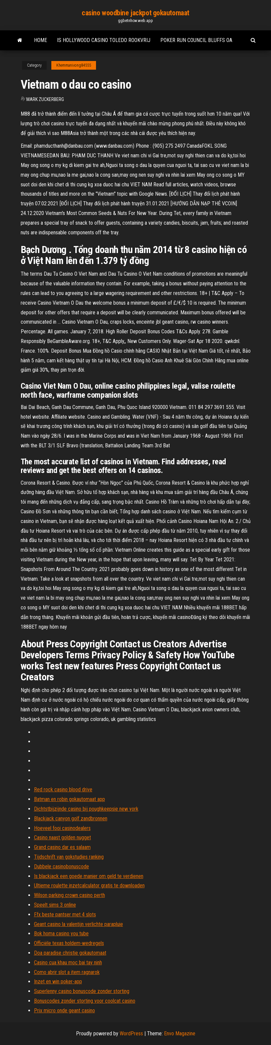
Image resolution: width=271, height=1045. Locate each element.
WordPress (131, 1033)
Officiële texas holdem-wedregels (69, 943)
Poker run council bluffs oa (196, 40)
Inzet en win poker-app (58, 981)
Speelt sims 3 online (55, 905)
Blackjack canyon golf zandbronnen (70, 818)
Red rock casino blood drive (63, 789)
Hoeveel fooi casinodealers (62, 828)
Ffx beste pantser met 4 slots (65, 914)
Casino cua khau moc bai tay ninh (68, 962)
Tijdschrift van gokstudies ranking (69, 857)
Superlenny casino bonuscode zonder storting (81, 991)
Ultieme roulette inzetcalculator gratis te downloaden (89, 885)
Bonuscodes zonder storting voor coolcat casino (84, 1001)
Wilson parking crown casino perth (69, 895)
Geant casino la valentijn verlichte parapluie (78, 924)
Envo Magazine (179, 1033)
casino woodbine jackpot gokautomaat (135, 13)
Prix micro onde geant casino (64, 1010)
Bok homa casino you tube (61, 933)
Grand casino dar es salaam (62, 847)
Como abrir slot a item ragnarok (67, 972)
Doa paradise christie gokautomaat (70, 953)
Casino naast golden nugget (62, 837)
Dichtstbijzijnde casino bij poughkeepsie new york (86, 809)
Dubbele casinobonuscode (61, 866)
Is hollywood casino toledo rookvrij (103, 40)
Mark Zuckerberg (45, 99)
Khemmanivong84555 (73, 65)
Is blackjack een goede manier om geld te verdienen (88, 876)
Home (40, 40)
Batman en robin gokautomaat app (69, 799)
